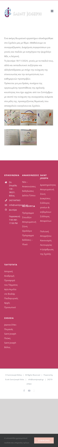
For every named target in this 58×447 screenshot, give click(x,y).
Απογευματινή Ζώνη (29, 224)
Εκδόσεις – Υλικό (27, 242)
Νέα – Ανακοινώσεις (29, 184)
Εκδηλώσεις (28, 190)
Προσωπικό (10, 307)
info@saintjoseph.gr (13, 205)
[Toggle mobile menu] (52, 11)
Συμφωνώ (44, 440)
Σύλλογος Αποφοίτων (45, 218)
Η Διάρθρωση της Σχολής (46, 251)
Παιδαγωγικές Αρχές (11, 300)
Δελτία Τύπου (28, 195)
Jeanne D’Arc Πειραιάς (10, 327)
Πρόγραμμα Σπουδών (28, 215)
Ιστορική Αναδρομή (9, 273)
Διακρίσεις (45, 198)
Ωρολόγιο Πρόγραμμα (28, 233)
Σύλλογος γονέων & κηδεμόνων (45, 207)
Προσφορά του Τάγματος (11, 282)
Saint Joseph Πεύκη (10, 336)
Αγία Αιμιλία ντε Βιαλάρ (10, 291)
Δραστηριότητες (47, 184)
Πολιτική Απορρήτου (45, 233)
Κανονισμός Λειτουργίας (46, 242)
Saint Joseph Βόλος (10, 345)
